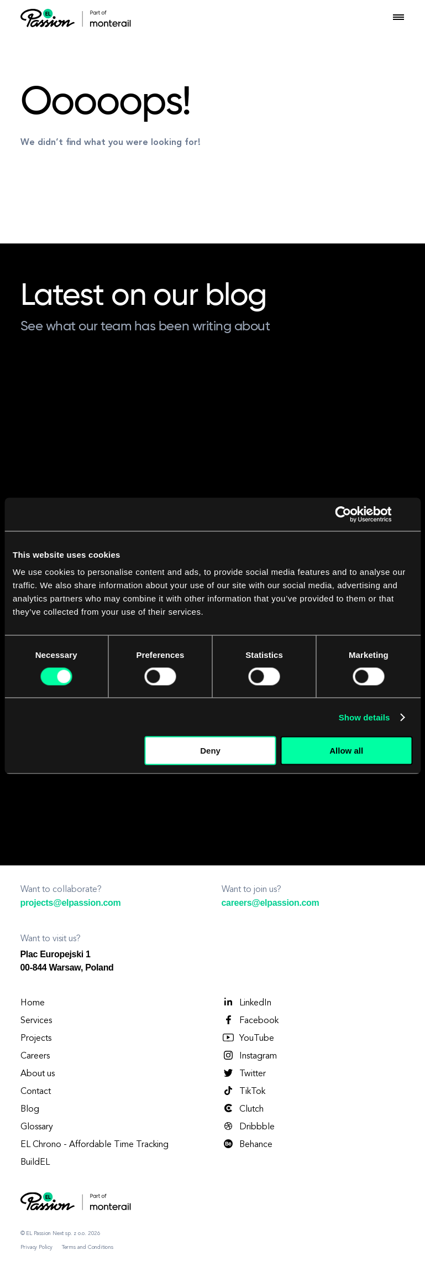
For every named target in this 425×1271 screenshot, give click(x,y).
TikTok (243, 1091)
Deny (210, 750)
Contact (35, 1091)
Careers (35, 1056)
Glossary (36, 1127)
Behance (247, 1144)
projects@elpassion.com (70, 902)
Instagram (249, 1056)
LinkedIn (246, 1003)
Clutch (243, 1109)
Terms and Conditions (87, 1247)
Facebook (250, 1020)
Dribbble (248, 1126)
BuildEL (35, 1162)
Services (36, 1020)
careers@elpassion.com (270, 902)
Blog (29, 1109)
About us (37, 1074)
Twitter (244, 1073)
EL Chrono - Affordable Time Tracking (94, 1144)
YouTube (248, 1038)
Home (32, 1003)
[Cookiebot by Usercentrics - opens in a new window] (343, 514)
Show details (364, 717)
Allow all (346, 750)
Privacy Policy (36, 1247)
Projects (35, 1038)
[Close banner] (408, 514)
